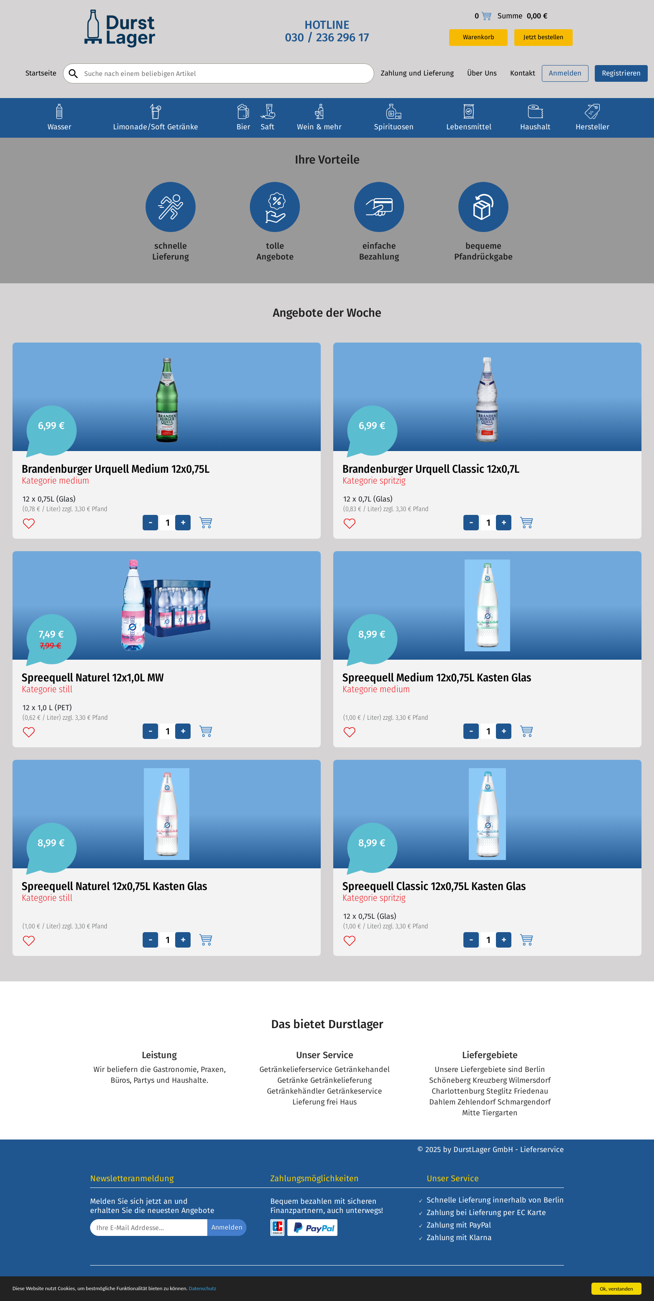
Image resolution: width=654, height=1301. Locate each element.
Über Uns (482, 73)
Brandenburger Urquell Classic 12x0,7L (430, 469)
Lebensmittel (468, 126)
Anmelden (565, 73)
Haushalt (535, 126)
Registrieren (621, 73)
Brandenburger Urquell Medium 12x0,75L (115, 469)
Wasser (59, 126)
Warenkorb (478, 37)
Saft (267, 126)
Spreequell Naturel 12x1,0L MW (93, 677)
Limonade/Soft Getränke (155, 126)
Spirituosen (394, 126)
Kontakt (522, 73)
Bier (243, 126)
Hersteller (592, 126)
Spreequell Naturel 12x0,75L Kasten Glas (114, 886)
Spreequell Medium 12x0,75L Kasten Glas (436, 677)
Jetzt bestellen (543, 37)
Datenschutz (202, 1288)
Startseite (40, 73)
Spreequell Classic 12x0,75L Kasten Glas (434, 886)
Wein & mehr (319, 126)
